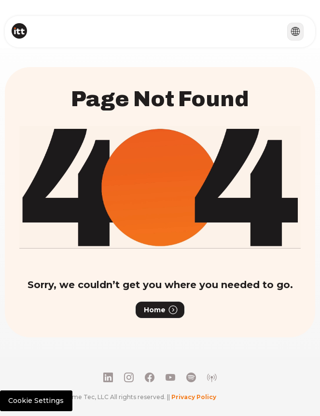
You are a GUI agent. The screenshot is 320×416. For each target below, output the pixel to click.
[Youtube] (170, 377)
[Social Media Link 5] (191, 377)
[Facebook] (149, 377)
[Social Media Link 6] (212, 377)
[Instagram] (129, 377)
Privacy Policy (193, 397)
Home (161, 310)
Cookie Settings (36, 400)
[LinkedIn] (108, 377)
